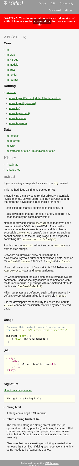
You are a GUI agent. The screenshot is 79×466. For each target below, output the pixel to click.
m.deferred (13, 140)
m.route (11, 92)
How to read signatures (18, 386)
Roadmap (12, 164)
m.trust (11, 69)
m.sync (11, 145)
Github (69, 10)
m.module (12, 64)
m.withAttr (12, 59)
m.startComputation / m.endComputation (31, 150)
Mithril (13, 3)
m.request (12, 135)
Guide (42, 3)
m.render (12, 74)
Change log (13, 169)
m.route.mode (17, 118)
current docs (42, 21)
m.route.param (18, 123)
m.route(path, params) (22, 103)
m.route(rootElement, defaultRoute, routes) (35, 98)
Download (55, 10)
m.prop (11, 54)
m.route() (14, 108)
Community (66, 3)
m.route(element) (19, 113)
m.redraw (12, 79)
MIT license (51, 459)
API (53, 3)
